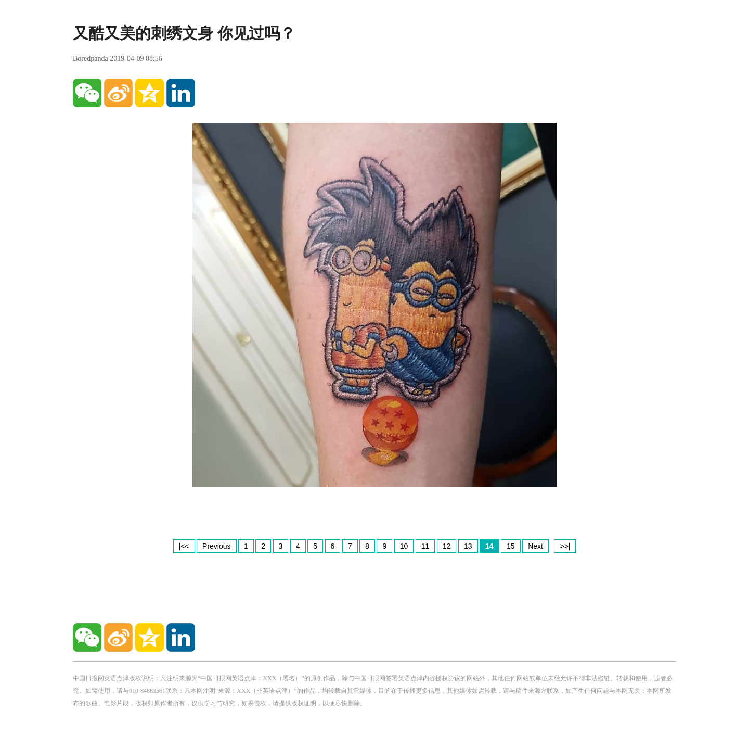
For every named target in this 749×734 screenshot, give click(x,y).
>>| (565, 546)
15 (511, 546)
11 (425, 546)
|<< (184, 546)
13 (468, 546)
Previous (216, 546)
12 (447, 546)
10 (404, 546)
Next (535, 546)
